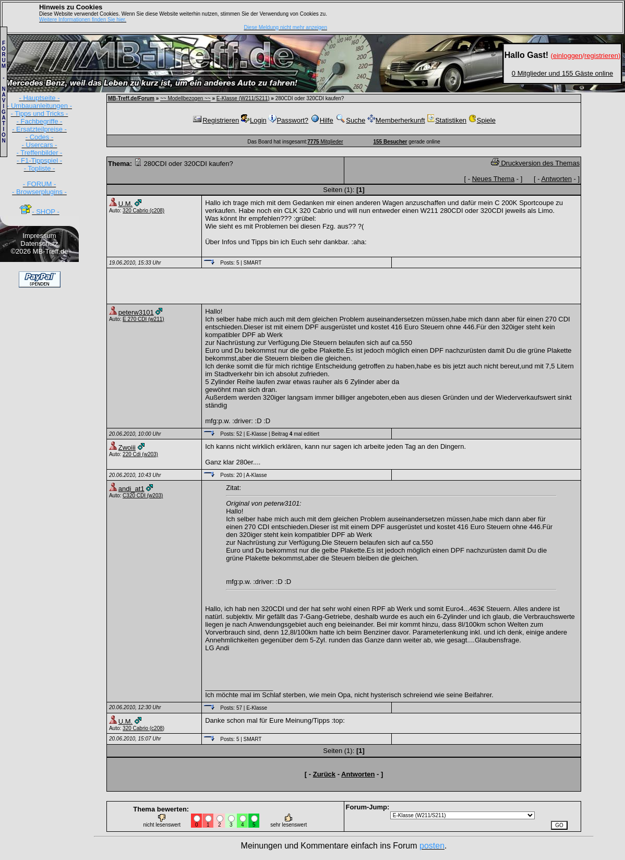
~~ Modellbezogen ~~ (185, 98)
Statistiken (446, 120)
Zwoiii (127, 447)
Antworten (556, 179)
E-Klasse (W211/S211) (243, 98)
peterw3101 (136, 312)
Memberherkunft (396, 120)
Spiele (482, 120)
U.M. (125, 204)
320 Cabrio (135, 210)
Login (254, 120)
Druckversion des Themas (535, 163)
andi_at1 (131, 489)
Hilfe (321, 120)
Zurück (324, 774)
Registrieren (215, 120)
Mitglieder (325, 142)
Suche (350, 120)
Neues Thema (493, 179)
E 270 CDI (135, 319)
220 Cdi (131, 454)
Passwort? (288, 120)
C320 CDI (134, 495)
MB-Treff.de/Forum (131, 98)
